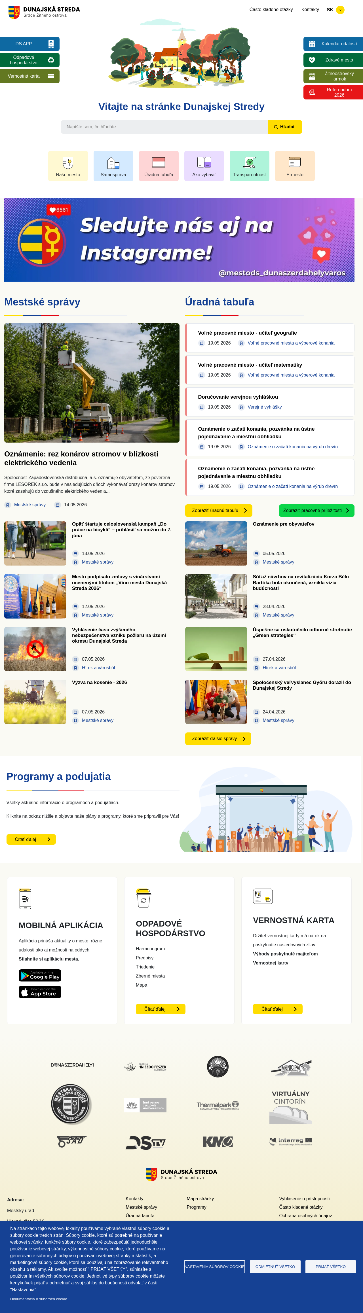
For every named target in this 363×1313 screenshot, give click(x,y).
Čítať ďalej (25, 839)
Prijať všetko (331, 1267)
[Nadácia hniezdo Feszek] (145, 1065)
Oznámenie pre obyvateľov (284, 524)
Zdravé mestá (339, 60)
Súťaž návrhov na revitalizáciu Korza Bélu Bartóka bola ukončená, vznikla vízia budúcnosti (301, 582)
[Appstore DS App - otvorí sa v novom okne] (40, 990)
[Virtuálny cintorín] (290, 1089)
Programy (196, 1207)
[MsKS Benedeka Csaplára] (217, 1058)
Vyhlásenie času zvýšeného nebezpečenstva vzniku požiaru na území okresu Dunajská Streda (119, 635)
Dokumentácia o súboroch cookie (38, 1299)
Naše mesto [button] (68, 174)
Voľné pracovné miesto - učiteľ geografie (247, 333)
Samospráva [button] (113, 174)
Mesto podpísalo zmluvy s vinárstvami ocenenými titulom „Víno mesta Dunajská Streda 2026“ (119, 582)
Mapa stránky (200, 1198)
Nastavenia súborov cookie (215, 1267)
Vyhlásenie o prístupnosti (304, 1198)
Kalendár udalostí (339, 43)
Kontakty (310, 9)
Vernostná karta (23, 76)
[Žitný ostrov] (145, 1101)
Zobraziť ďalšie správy (214, 738)
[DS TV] (145, 1135)
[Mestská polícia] (72, 1087)
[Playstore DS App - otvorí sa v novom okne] (40, 973)
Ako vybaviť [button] (204, 174)
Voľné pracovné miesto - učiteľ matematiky (250, 365)
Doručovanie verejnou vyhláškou (238, 397)
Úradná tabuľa (140, 1215)
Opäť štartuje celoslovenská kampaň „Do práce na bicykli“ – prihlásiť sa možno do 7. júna (122, 529)
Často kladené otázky (271, 9)
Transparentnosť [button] (249, 174)
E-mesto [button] (294, 174)
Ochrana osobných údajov (305, 1215)
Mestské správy (141, 1207)
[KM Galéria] (218, 1139)
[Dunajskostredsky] (72, 1066)
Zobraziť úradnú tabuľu (215, 510)
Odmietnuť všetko (275, 1267)
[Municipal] (290, 1059)
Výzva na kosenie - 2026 (99, 682)
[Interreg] (290, 1141)
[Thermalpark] (218, 1104)
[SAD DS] (72, 1139)
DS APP (24, 43)
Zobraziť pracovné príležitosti (312, 510)
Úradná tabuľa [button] (158, 174)
